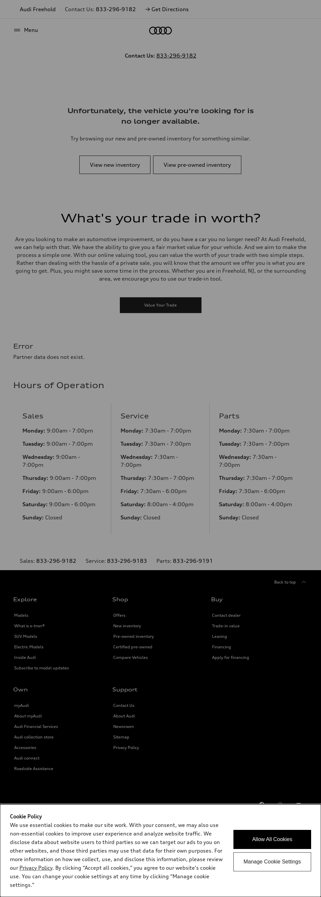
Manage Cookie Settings (272, 861)
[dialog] (160, 850)
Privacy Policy (35, 867)
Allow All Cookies (272, 839)
